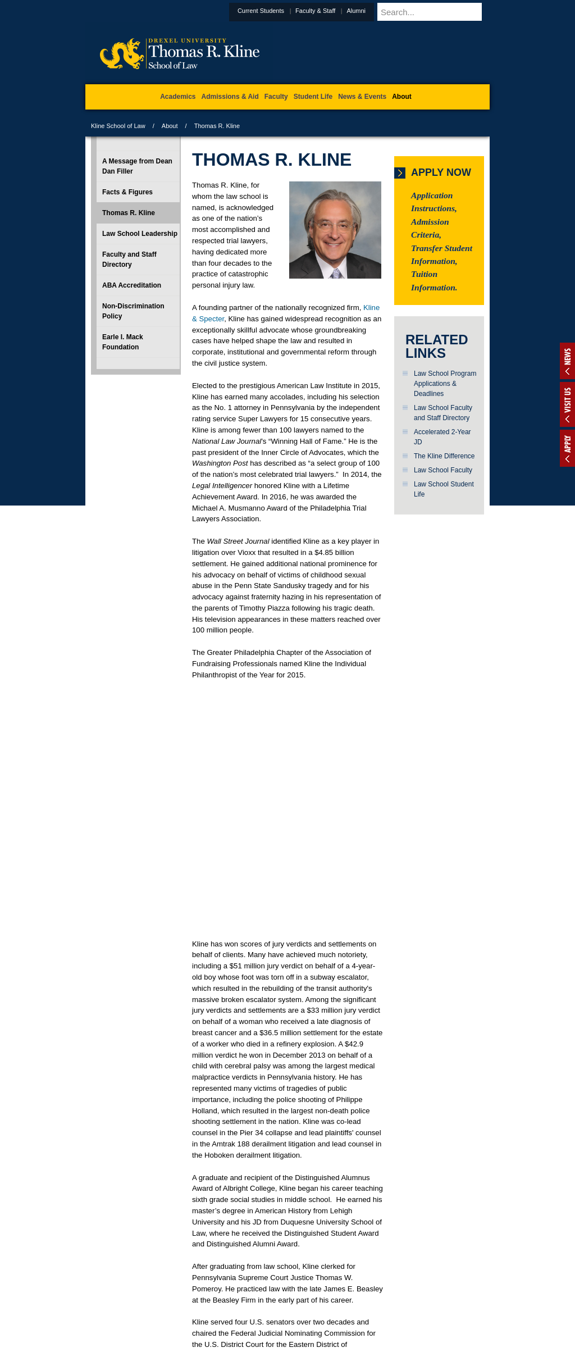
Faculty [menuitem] (276, 97)
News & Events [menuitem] (362, 97)
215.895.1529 (287, 1343)
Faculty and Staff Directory (129, 259)
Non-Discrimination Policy (133, 311)
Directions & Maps (368, 1296)
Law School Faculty (443, 470)
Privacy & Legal (284, 1296)
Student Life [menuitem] (313, 97)
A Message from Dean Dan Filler (137, 166)
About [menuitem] (402, 97)
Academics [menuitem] (177, 97)
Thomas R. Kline (128, 213)
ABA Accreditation (131, 285)
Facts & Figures (127, 192)
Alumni (383, 10)
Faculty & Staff (343, 10)
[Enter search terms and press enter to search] (447, 12)
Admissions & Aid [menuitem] (230, 97)
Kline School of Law (118, 125)
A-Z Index (175, 1296)
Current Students (288, 10)
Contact (324, 1296)
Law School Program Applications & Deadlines (445, 384)
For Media (211, 1296)
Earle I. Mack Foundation (122, 342)
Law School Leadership (139, 234)
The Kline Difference (444, 456)
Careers (244, 1296)
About (170, 125)
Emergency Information (278, 1307)
